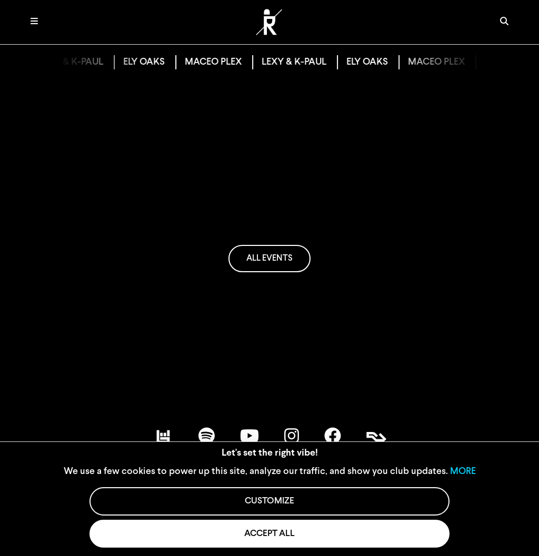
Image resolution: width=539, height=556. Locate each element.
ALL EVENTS (269, 258)
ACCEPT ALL (269, 533)
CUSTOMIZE (269, 501)
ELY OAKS (145, 62)
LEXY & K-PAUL (71, 62)
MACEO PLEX (214, 62)
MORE (463, 472)
